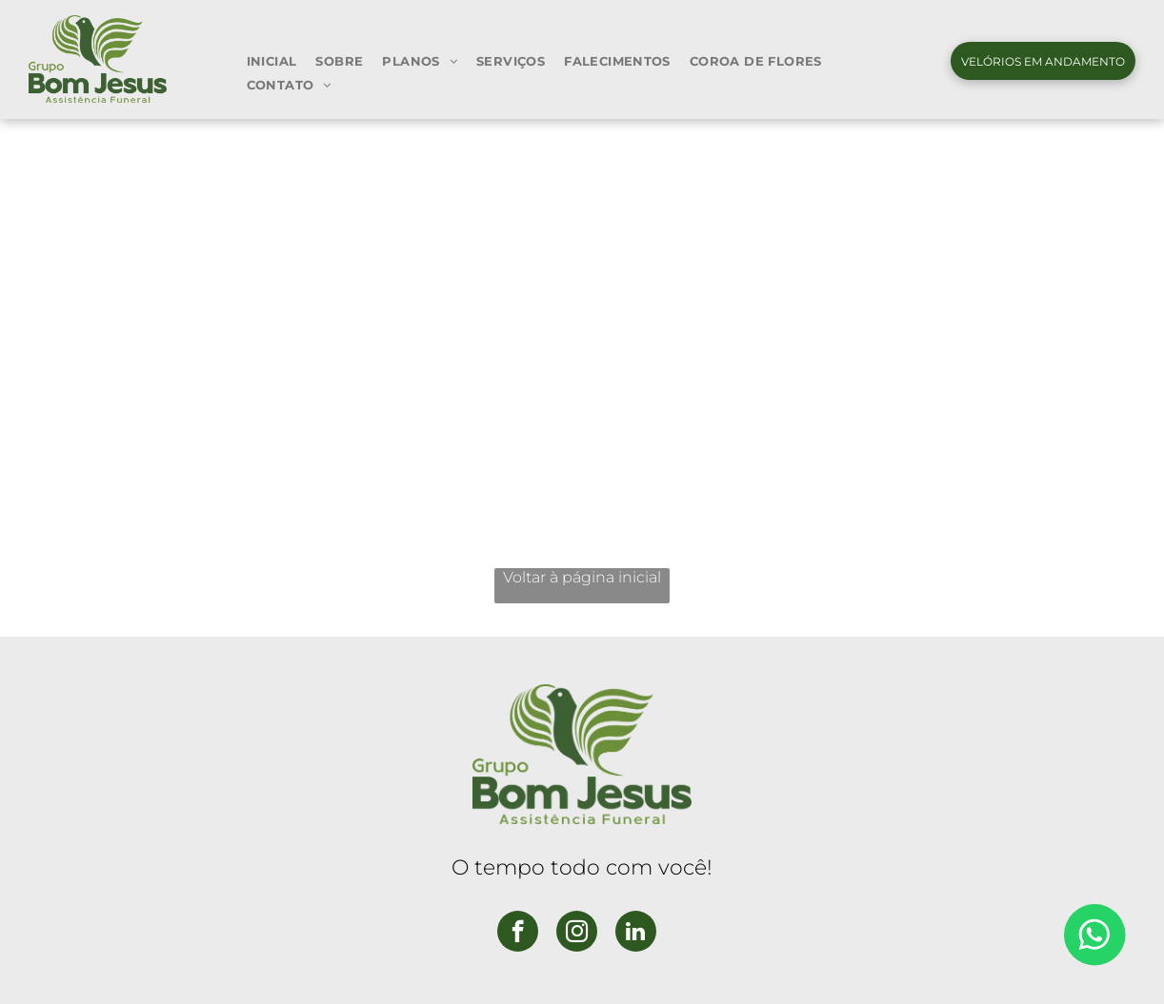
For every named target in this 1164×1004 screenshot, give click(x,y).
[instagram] (576, 933)
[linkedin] (635, 933)
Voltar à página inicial (582, 577)
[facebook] (517, 933)
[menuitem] (272, 60)
